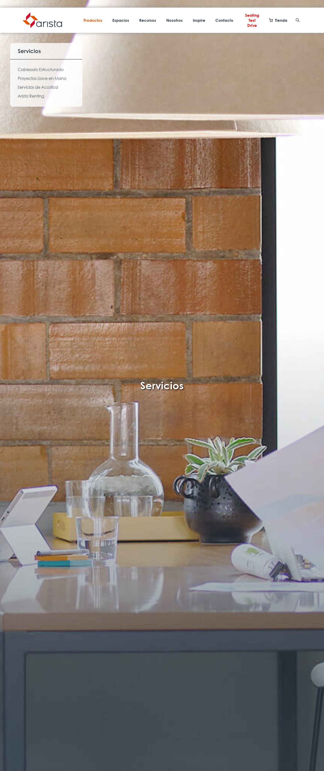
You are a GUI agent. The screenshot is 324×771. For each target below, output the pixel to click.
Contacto (224, 20)
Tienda (278, 20)
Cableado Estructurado (41, 69)
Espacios (120, 20)
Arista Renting (31, 96)
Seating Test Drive (252, 20)
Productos (93, 20)
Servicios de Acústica (38, 87)
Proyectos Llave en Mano (42, 78)
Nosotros (174, 20)
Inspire (199, 20)
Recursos (147, 20)
